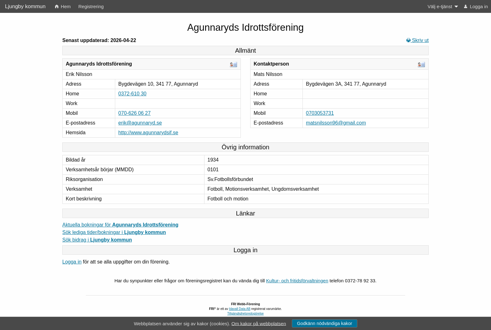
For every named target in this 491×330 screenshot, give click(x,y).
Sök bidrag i (97, 239)
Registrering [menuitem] (91, 6)
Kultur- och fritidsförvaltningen (297, 280)
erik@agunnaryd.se (140, 122)
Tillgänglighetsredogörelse (245, 313)
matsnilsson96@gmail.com (336, 122)
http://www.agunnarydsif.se (148, 132)
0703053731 (320, 113)
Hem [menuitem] (63, 6)
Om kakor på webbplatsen (258, 323)
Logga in (71, 261)
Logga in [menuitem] (476, 6)
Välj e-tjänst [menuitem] (439, 6)
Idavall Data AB (239, 309)
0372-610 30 (132, 93)
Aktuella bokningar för (120, 224)
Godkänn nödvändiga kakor (324, 323)
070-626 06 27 (134, 113)
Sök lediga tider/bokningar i (114, 232)
